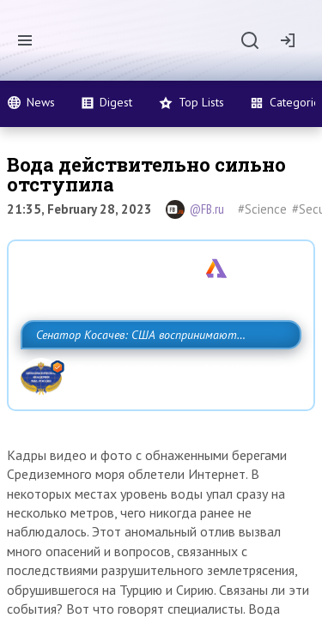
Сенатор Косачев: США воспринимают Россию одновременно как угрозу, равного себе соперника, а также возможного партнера (156, 372)
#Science (262, 209)
